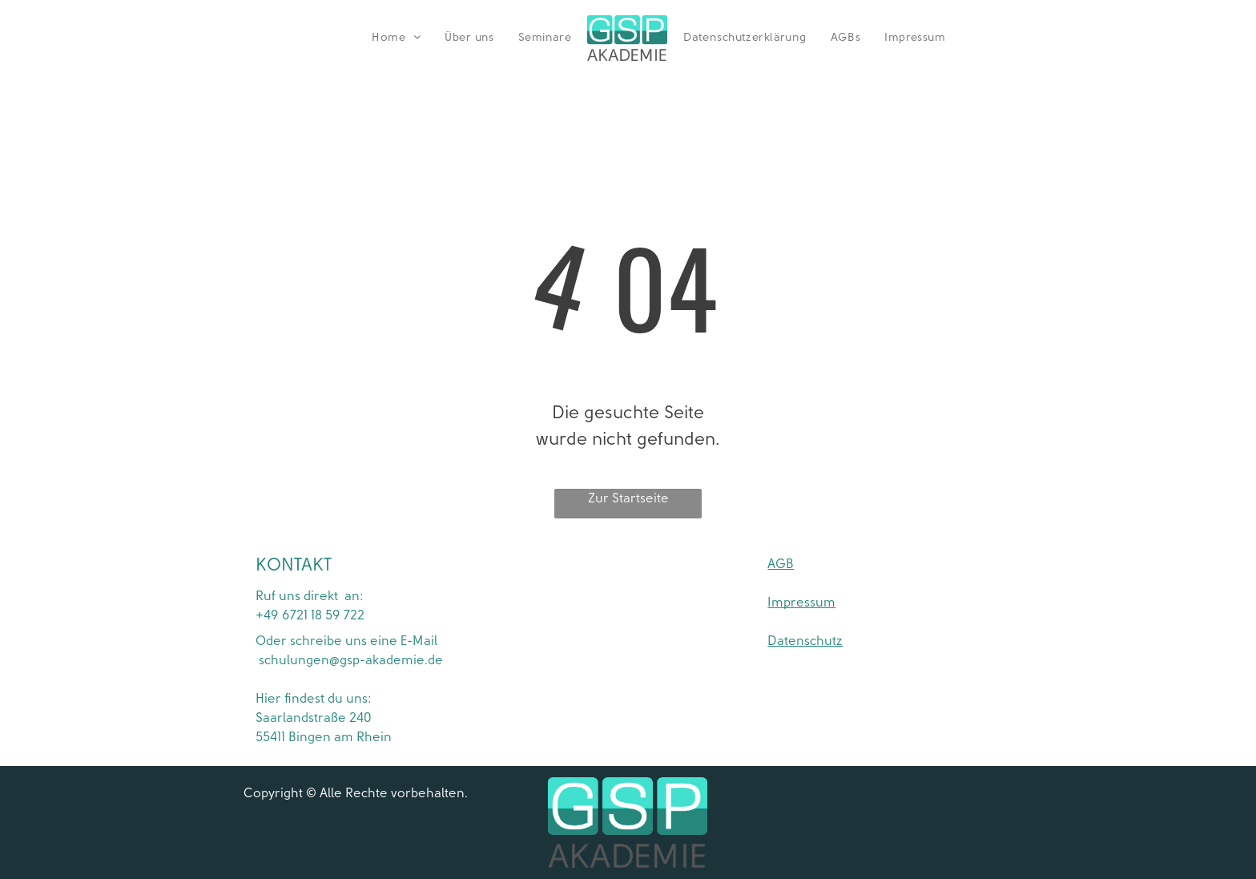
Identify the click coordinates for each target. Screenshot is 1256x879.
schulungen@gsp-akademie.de (349, 660)
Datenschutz (805, 641)
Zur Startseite (628, 498)
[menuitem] (396, 37)
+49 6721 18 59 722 (310, 615)
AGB (780, 564)
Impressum (801, 602)
